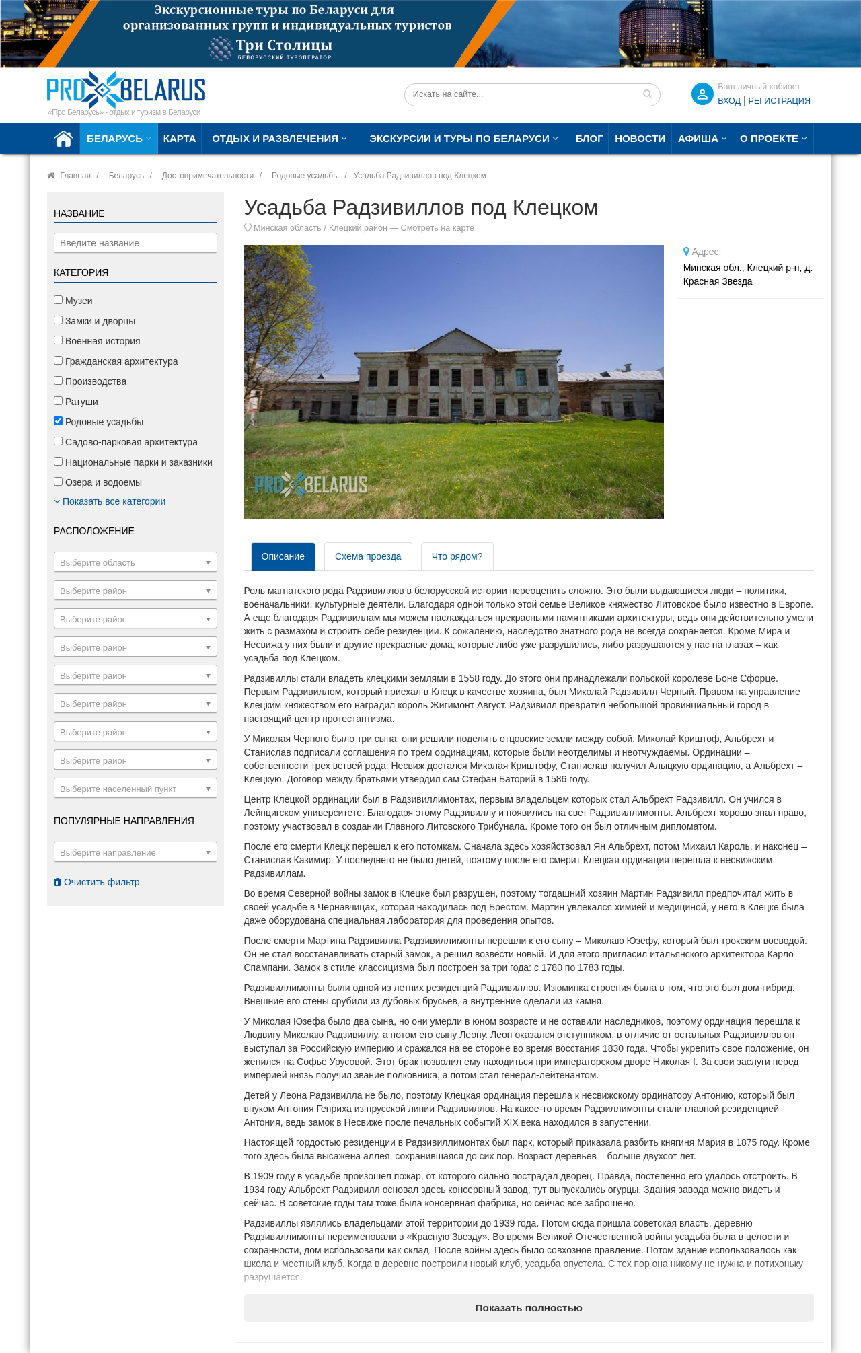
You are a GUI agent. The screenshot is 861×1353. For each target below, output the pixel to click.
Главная (75, 175)
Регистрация (780, 101)
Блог (589, 138)
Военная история (97, 341)
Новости (640, 138)
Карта (179, 138)
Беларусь (115, 138)
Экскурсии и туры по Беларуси (459, 138)
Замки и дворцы (94, 321)
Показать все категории (109, 501)
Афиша (698, 138)
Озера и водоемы (98, 482)
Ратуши (76, 401)
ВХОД (729, 101)
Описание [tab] (283, 556)
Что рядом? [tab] (457, 556)
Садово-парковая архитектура (126, 442)
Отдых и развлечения (275, 138)
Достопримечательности (208, 175)
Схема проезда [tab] (368, 556)
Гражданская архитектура (116, 361)
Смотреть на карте (437, 228)
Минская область (288, 228)
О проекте (769, 138)
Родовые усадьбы (305, 175)
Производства (90, 381)
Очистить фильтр (97, 882)
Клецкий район (358, 228)
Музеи (73, 300)
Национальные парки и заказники (133, 462)
